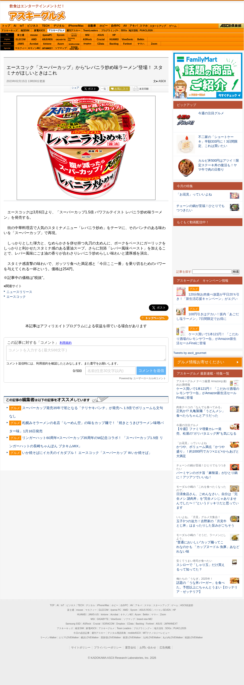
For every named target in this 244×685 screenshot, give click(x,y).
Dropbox (87, 44)
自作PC (115, 25)
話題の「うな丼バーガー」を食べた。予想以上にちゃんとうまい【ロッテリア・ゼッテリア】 (207, 587)
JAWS (20, 44)
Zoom (154, 44)
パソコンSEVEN (74, 35)
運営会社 (130, 647)
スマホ (143, 25)
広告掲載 (165, 647)
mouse (34, 35)
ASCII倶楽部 (231, 26)
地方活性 (133, 30)
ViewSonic (127, 39)
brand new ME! (144, 619)
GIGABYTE (61, 39)
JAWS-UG (93, 614)
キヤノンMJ (34, 48)
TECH (45, 25)
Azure (61, 44)
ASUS (101, 35)
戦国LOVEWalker (194, 637)
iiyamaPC (47, 35)
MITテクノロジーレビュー (156, 633)
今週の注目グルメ (211, 113)
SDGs (124, 30)
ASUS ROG (47, 39)
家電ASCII (39, 30)
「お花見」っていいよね (194, 194)
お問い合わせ (147, 647)
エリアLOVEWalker (69, 637)
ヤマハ (140, 44)
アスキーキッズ (9, 30)
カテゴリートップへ (154, 318)
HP (114, 35)
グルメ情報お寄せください (200, 362)
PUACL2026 (146, 30)
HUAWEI (114, 39)
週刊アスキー (73, 30)
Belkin (140, 39)
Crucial (101, 39)
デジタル (58, 25)
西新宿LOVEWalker (111, 637)
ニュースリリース (19, 292)
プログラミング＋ (143, 628)
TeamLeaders (90, 30)
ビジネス (32, 25)
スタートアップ (158, 26)
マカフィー (20, 48)
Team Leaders (124, 628)
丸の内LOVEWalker (173, 637)
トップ (6, 25)
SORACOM (108, 623)
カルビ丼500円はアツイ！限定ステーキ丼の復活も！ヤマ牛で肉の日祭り (218, 165)
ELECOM (21, 39)
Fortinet (127, 44)
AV (125, 25)
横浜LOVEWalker (90, 637)
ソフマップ (61, 48)
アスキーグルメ (56, 30)
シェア (75, 87)
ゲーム (173, 26)
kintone (47, 44)
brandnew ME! (74, 48)
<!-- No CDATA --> (207, 247)
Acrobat (34, 44)
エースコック (16, 296)
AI (15, 25)
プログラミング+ (110, 30)
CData (100, 44)
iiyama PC (115, 610)
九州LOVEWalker (152, 637)
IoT (22, 25)
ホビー (103, 25)
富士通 (20, 35)
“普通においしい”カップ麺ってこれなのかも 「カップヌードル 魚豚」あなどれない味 (207, 546)
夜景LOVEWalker (132, 637)
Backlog (114, 44)
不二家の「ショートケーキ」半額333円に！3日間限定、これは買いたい (218, 141)
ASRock (87, 39)
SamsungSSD (71, 39)
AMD (34, 39)
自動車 (92, 25)
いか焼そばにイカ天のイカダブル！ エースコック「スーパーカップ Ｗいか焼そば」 (87, 453)
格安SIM (25, 30)
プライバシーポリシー (108, 647)
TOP (52, 605)
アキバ (133, 25)
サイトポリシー (80, 647)
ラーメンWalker (48, 637)
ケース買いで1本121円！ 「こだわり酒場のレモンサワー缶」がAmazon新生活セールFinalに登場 (207, 393)
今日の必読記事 (81, 633)
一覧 (103, 88)
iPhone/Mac (76, 25)
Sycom (60, 35)
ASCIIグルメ (37, 15)
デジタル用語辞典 (116, 633)
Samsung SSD (73, 623)
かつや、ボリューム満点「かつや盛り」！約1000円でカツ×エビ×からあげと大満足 (207, 451)
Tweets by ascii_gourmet (189, 353)
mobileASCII (134, 633)
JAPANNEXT (47, 48)
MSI (87, 35)
